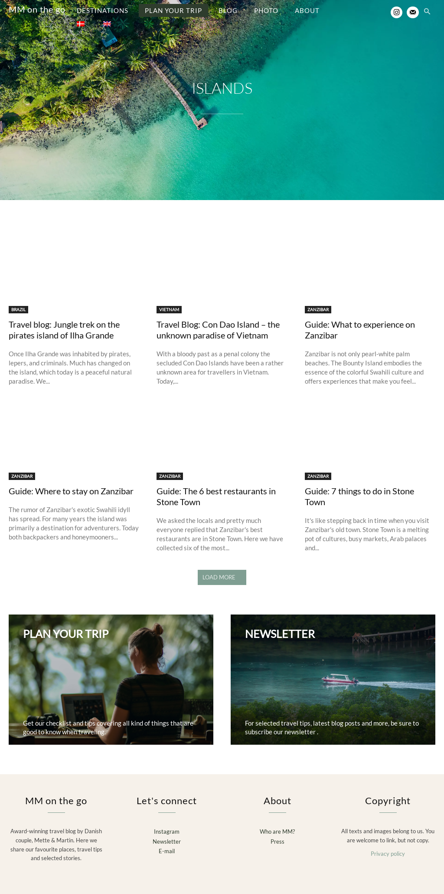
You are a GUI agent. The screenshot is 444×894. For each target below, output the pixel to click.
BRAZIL (18, 302)
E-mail (167, 843)
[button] (427, 12)
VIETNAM (169, 302)
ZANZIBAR (318, 302)
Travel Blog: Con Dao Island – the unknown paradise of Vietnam (218, 322)
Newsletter (167, 833)
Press (277, 833)
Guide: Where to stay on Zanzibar (71, 484)
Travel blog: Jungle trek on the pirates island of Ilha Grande (64, 322)
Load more (222, 570)
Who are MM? (277, 824)
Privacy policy (388, 845)
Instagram (167, 824)
